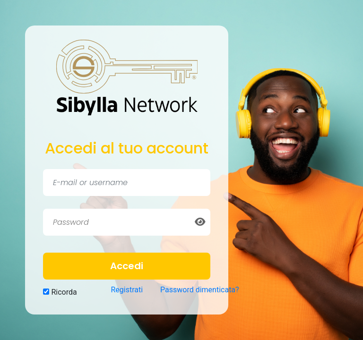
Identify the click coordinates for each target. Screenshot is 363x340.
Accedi (126, 265)
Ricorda (60, 292)
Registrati (127, 289)
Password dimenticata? (199, 289)
